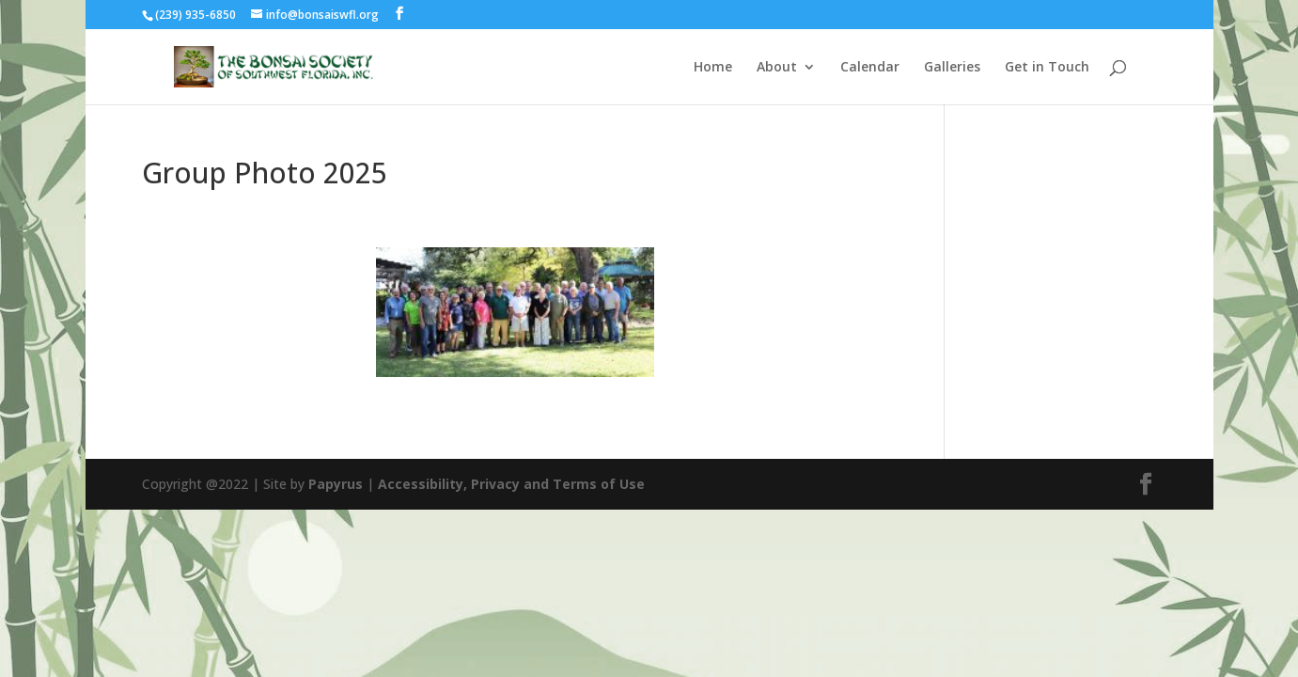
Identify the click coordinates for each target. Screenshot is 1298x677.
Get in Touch (1047, 67)
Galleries (952, 67)
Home (713, 67)
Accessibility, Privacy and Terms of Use (511, 484)
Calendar (869, 67)
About (777, 67)
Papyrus (335, 484)
